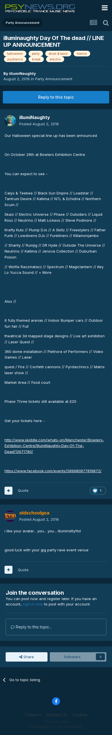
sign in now (33, 604)
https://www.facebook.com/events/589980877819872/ (53, 471)
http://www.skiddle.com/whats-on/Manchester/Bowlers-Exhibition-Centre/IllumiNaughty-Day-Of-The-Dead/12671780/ (54, 446)
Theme (32, 714)
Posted (39, 124)
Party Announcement (53, 79)
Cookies (80, 714)
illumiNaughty (22, 73)
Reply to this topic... (31, 626)
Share (26, 657)
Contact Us (56, 714)
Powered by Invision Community (56, 727)
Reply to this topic (56, 97)
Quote (23, 490)
